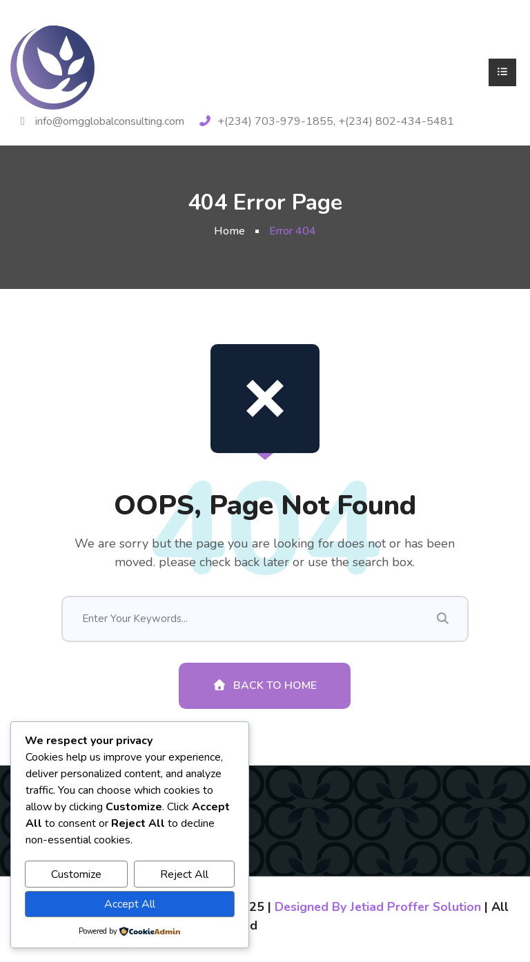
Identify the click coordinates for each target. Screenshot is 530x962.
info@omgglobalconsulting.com (109, 121)
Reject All (184, 874)
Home (229, 231)
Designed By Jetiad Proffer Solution (379, 909)
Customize (76, 874)
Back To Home (265, 688)
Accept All (129, 904)
